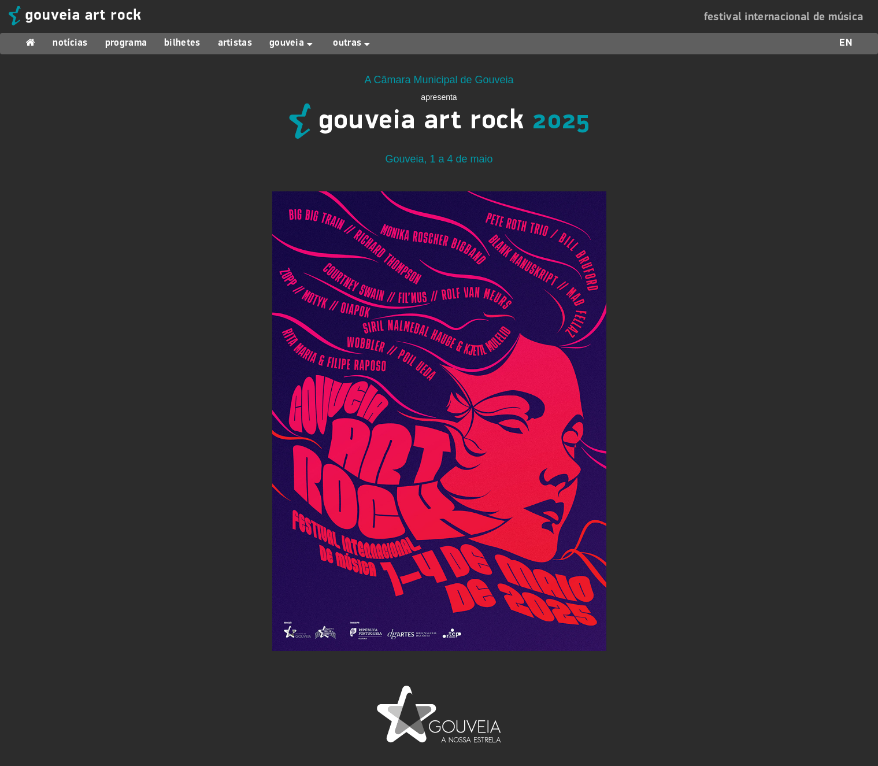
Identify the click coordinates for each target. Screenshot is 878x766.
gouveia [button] (292, 43)
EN (845, 43)
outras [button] (353, 43)
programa (126, 43)
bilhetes (182, 43)
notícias (70, 43)
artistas (235, 43)
